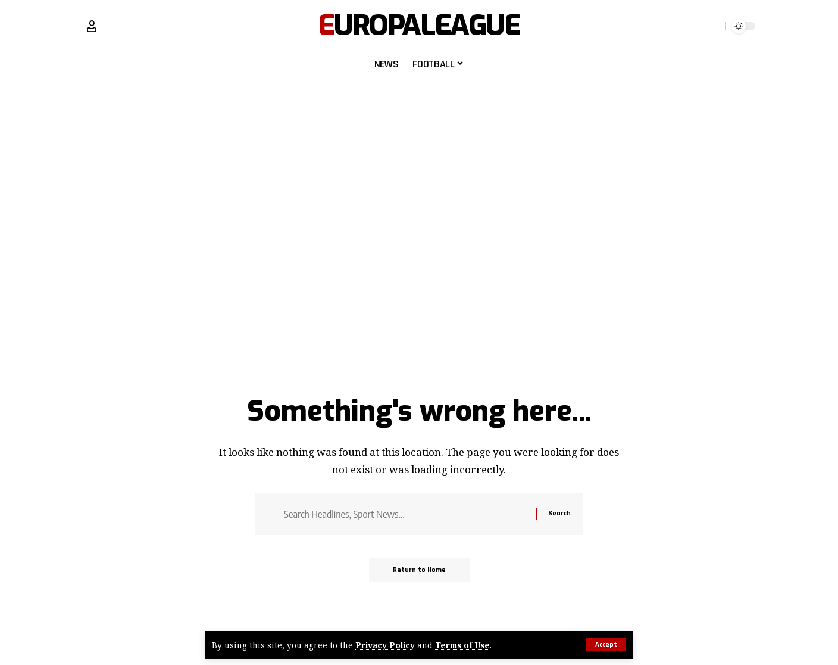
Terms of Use (462, 645)
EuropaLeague (419, 26)
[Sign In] (92, 26)
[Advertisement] (419, 153)
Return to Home (419, 569)
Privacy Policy (385, 645)
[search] (713, 26)
